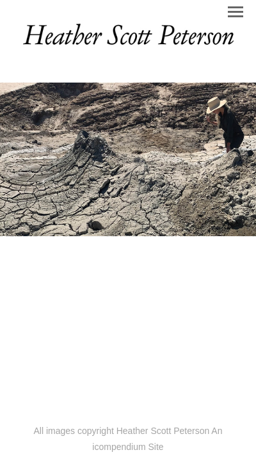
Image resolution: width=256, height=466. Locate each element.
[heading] (128, 47)
